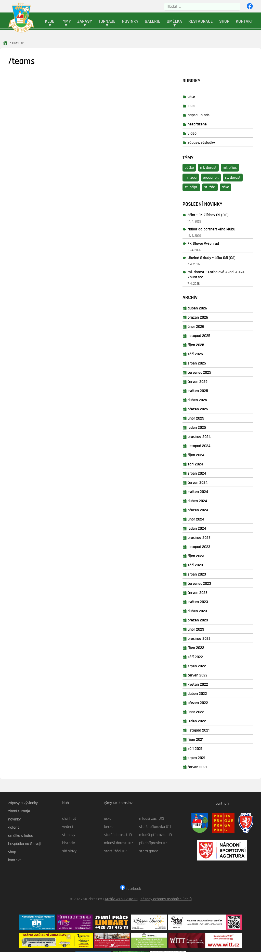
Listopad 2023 (208, 526)
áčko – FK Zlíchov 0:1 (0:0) (217, 195)
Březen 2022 (207, 682)
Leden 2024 (206, 508)
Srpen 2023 (206, 554)
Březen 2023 (207, 600)
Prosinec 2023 (208, 517)
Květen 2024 (207, 471)
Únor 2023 (205, 609)
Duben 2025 (206, 380)
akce (200, 77)
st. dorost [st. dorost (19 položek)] (242, 157)
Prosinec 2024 (208, 416)
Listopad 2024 (208, 425)
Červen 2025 (207, 361)
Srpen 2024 (206, 453)
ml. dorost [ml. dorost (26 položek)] (218, 147)
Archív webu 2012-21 (121, 877)
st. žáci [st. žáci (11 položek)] (219, 167)
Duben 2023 (206, 591)
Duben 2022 (206, 673)
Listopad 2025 (208, 315)
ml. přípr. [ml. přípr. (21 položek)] (239, 147)
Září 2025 (204, 334)
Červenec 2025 (208, 352)
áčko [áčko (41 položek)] (235, 167)
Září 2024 (205, 444)
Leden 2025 (206, 407)
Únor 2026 (205, 306)
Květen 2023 (207, 581)
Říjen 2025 (205, 325)
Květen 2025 (207, 370)
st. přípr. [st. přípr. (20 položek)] (200, 167)
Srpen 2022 (206, 646)
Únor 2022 (205, 692)
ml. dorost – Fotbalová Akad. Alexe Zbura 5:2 (220, 254)
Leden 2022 (206, 701)
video (201, 113)
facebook (130, 866)
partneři (219, 781)
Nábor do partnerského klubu (221, 209)
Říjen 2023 (205, 536)
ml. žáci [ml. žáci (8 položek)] (200, 157)
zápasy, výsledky (210, 122)
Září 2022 (204, 637)
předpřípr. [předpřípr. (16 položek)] (220, 157)
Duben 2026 (206, 288)
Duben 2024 (207, 481)
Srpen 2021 (206, 737)
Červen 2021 (206, 747)
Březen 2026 (207, 297)
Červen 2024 (207, 462)
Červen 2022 (207, 655)
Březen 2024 (207, 490)
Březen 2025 (207, 389)
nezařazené (206, 104)
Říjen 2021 (205, 719)
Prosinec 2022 (208, 618)
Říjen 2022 (205, 627)
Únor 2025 (205, 398)
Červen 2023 (207, 572)
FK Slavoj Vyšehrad (212, 223)
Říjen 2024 (205, 435)
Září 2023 (204, 545)
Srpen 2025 (206, 343)
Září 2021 (204, 728)
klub (200, 86)
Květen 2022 (207, 664)
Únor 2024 (205, 499)
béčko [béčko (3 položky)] (198, 147)
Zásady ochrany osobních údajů (166, 877)
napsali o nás (208, 95)
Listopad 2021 (208, 710)
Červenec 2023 (208, 563)
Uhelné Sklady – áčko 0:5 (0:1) (221, 237)
